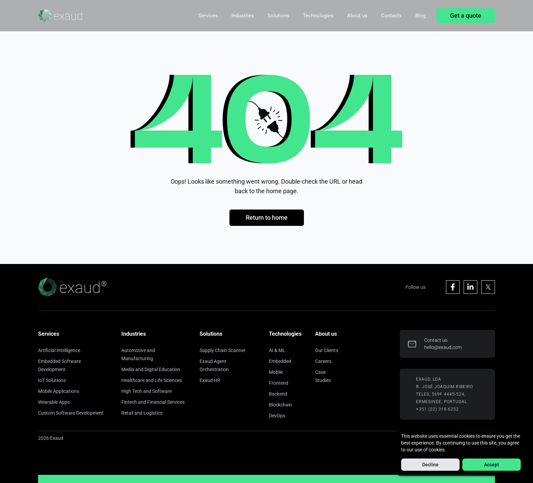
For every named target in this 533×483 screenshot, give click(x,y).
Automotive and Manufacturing (138, 354)
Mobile (276, 372)
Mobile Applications (58, 391)
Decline (430, 464)
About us (357, 16)
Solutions (278, 16)
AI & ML (277, 350)
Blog (420, 16)
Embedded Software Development (59, 365)
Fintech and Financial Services (153, 402)
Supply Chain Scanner (222, 350)
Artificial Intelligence (59, 350)
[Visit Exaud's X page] (488, 287)
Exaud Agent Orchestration (214, 365)
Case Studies (323, 376)
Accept (491, 464)
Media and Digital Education (150, 369)
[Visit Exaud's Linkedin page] (470, 287)
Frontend (278, 383)
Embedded (280, 361)
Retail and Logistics (141, 413)
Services (208, 16)
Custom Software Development (71, 413)
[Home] (60, 15)
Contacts (391, 16)
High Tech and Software (146, 391)
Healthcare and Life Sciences (151, 380)
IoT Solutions (52, 380)
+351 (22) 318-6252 (437, 409)
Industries (242, 16)
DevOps (277, 415)
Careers (323, 361)
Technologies (318, 16)
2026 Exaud (50, 438)
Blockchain (280, 404)
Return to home (267, 217)
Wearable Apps (54, 402)
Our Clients (326, 350)
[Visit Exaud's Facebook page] (453, 287)
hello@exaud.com (443, 347)
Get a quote (465, 15)
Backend (278, 394)
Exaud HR (210, 380)
